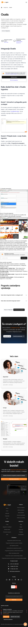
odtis (7, 534)
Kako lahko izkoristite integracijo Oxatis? (14, 301)
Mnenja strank (7, 529)
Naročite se (23, 258)
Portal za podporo (20, 507)
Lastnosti (7, 513)
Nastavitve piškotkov (8, 619)
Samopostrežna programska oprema (14, 548)
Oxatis (10, 7)
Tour (7, 518)
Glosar (21, 526)
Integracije (6, 7)
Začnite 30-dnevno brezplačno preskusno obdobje (14, 475)
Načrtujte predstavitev (14, 479)
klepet (7, 26)
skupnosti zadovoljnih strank (18, 469)
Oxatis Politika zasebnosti (19, 42)
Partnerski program (7, 532)
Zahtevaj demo (14, 77)
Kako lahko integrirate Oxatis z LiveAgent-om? (14, 295)
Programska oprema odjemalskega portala (14, 555)
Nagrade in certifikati (7, 526)
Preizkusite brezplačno (19, 309)
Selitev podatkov (21, 510)
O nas (7, 524)
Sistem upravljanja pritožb (14, 553)
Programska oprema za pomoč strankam (14, 543)
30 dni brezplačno (14, 80)
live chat (11, 22)
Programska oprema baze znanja (14, 540)
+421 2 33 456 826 (14, 564)
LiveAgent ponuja (15, 327)
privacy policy (6, 613)
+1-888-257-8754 (14, 566)
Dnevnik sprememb (21, 515)
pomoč (6, 275)
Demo (7, 508)
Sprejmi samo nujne (15, 616)
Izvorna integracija (6, 30)
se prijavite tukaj (14, 111)
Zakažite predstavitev (18, 336)
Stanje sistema (21, 512)
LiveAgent (3, 22)
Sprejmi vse (6, 616)
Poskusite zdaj (7, 336)
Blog (21, 524)
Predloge (21, 532)
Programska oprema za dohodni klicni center (14, 550)
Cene (7, 510)
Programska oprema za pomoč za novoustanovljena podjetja (14, 558)
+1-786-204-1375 (14, 568)
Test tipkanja (20, 534)
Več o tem (6, 42)
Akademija (21, 529)
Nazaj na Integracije (8, 309)
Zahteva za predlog (21, 517)
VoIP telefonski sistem (14, 545)
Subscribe (14, 599)
